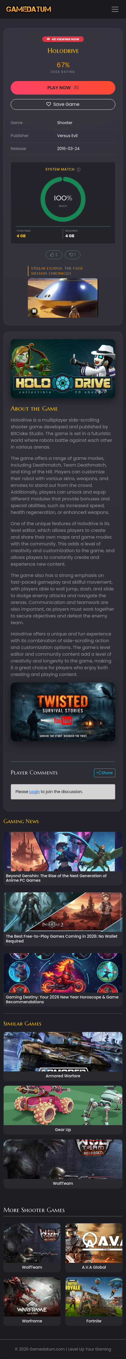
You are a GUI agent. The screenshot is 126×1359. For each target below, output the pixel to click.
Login (34, 791)
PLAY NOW (62, 87)
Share (104, 773)
